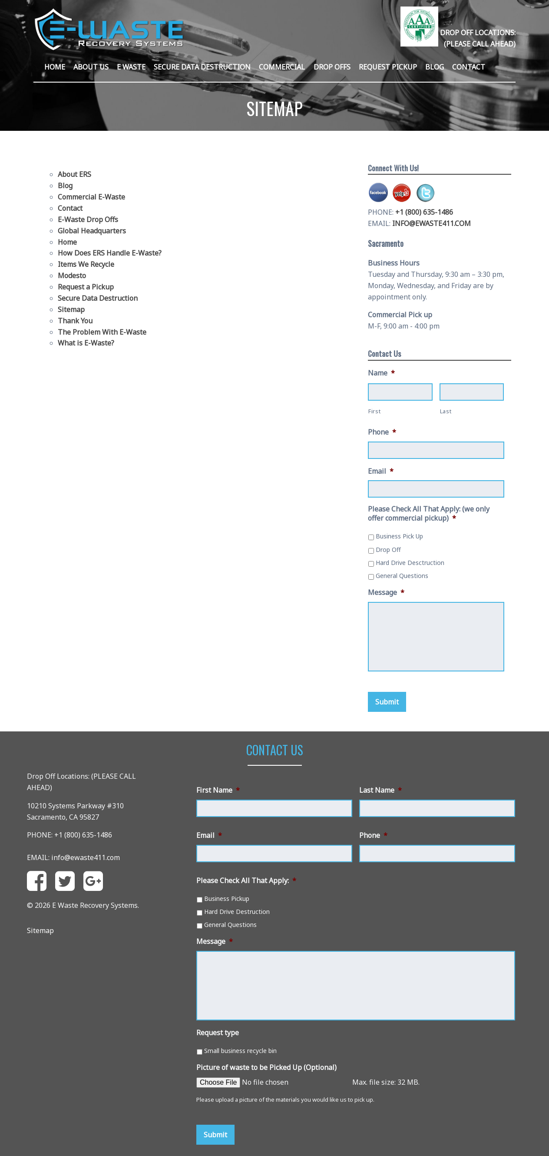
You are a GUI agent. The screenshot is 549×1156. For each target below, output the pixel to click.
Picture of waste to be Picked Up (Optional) (266, 1067)
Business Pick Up (399, 536)
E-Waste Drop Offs (88, 219)
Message (386, 592)
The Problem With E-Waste (102, 332)
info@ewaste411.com (85, 857)
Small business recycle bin (240, 1050)
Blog (434, 67)
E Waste (131, 67)
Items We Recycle (86, 264)
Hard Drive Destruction (237, 911)
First (374, 411)
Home (54, 67)
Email (381, 471)
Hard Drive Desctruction (410, 562)
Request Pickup (388, 67)
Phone (382, 432)
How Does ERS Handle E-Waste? (110, 253)
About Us (91, 67)
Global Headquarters (92, 231)
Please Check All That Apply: (246, 880)
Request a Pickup (86, 287)
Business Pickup (226, 898)
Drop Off (388, 549)
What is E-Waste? (86, 343)
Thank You (75, 321)
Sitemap (71, 309)
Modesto (72, 275)
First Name (218, 790)
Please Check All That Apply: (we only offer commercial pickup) (428, 514)
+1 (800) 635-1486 (424, 212)
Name (381, 373)
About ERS (74, 174)
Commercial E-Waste (91, 197)
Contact (468, 67)
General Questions (402, 575)
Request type (217, 1032)
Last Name (380, 790)
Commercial (282, 67)
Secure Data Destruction (202, 67)
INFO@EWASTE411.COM (431, 223)
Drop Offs (332, 67)
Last (446, 411)
